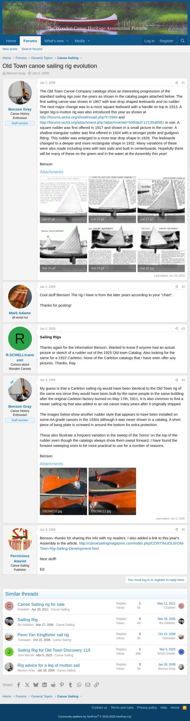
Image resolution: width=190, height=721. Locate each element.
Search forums (32, 49)
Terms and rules (122, 707)
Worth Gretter (166, 653)
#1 (183, 83)
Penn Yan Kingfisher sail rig (43, 635)
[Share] (176, 83)
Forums (30, 41)
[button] (67, 40)
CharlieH (23, 609)
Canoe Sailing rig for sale (41, 604)
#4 (183, 380)
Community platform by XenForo (95, 716)
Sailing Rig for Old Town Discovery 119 (54, 650)
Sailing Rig (28, 619)
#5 (183, 529)
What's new (54, 41)
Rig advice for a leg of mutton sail (49, 665)
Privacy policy (147, 707)
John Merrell (26, 655)
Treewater (24, 640)
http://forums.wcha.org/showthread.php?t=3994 (79, 117)
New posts (10, 49)
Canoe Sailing (60, 609)
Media (80, 41)
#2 (183, 286)
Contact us (99, 707)
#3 (183, 328)
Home (11, 41)
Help (164, 707)
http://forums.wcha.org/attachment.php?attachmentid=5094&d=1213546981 (102, 122)
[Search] (183, 40)
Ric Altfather (26, 625)
